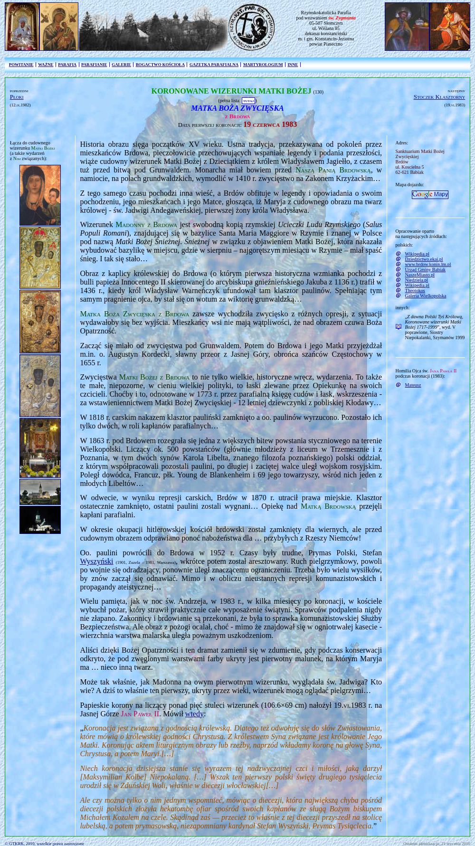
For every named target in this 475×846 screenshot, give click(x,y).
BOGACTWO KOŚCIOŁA (160, 64)
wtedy (194, 714)
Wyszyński (96, 561)
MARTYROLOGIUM (263, 64)
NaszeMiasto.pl (420, 274)
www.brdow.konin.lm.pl (428, 264)
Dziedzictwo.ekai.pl (424, 259)
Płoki (17, 96)
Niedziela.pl (416, 280)
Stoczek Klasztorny (440, 96)
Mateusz (413, 385)
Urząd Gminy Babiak (425, 269)
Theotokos (415, 290)
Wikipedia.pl (417, 254)
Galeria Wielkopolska (425, 295)
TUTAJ (248, 100)
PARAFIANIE (94, 64)
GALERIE (121, 64)
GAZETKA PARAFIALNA (214, 64)
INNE (292, 64)
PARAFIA (67, 64)
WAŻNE (45, 64)
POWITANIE (21, 64)
